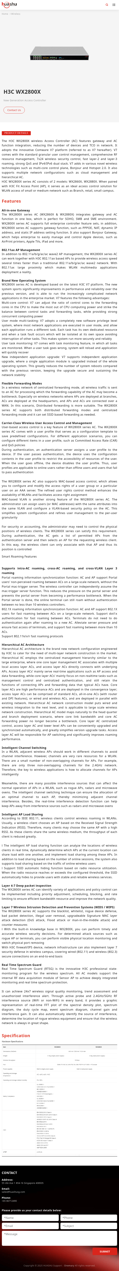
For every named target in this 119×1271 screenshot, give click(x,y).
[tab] (11, 201)
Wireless (15, 13)
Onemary (69, 1265)
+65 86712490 (9, 1200)
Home (5, 13)
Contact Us (14, 110)
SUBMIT (105, 1251)
